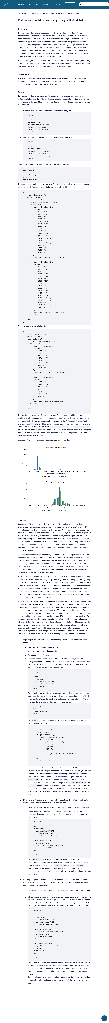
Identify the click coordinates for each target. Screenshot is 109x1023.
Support (36, 4)
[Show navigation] (104, 1018)
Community (46, 4)
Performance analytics (74, 13)
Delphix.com (57, 4)
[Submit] (81, 4)
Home (29, 4)
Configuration (35, 13)
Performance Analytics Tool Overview (72, 777)
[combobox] (94, 4)
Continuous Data (17, 4)
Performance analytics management (53, 13)
